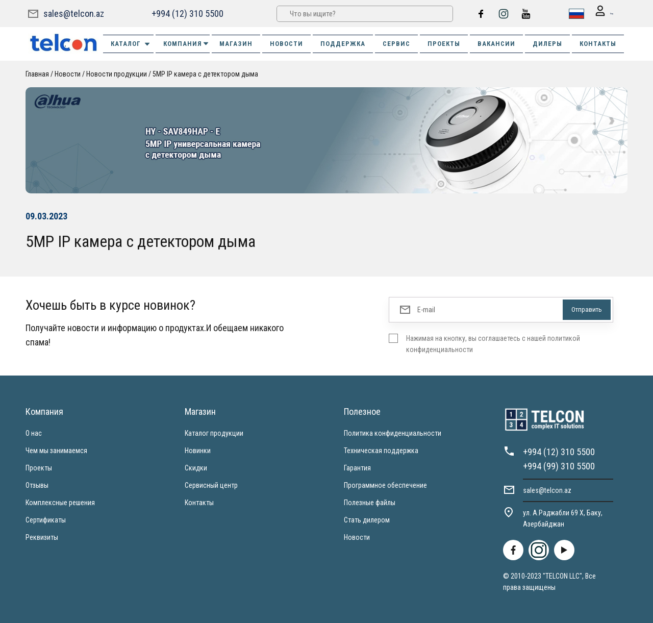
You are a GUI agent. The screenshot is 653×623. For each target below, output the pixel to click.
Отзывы (37, 485)
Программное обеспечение (385, 485)
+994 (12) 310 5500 (186, 13)
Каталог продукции (214, 433)
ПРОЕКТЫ (444, 43)
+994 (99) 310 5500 (559, 465)
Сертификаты (46, 519)
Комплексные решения (60, 502)
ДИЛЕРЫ (547, 43)
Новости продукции (116, 73)
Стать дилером (367, 519)
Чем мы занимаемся (56, 450)
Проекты (39, 467)
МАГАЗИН (236, 43)
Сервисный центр (211, 485)
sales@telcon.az (73, 13)
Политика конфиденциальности (392, 433)
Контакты (199, 502)
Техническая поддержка (381, 450)
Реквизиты (42, 537)
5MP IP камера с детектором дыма (205, 73)
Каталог (131, 43)
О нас (34, 433)
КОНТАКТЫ (598, 43)
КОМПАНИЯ (186, 43)
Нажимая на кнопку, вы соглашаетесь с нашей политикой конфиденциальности (493, 343)
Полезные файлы (369, 502)
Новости (68, 73)
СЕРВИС (396, 43)
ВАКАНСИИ (496, 43)
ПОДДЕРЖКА (342, 43)
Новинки (198, 450)
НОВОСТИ (286, 43)
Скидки (196, 467)
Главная (37, 73)
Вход (598, 13)
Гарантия (357, 467)
